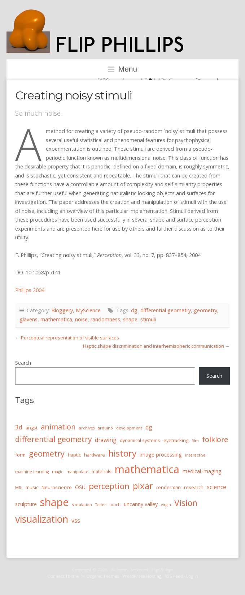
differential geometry (165, 310)
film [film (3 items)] (195, 440)
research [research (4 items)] (194, 487)
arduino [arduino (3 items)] (105, 428)
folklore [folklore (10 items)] (215, 439)
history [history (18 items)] (122, 453)
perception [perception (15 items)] (109, 486)
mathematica (56, 319)
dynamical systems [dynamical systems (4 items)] (140, 440)
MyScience (88, 310)
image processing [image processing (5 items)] (161, 454)
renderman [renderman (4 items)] (168, 487)
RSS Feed (174, 576)
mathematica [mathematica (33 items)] (147, 469)
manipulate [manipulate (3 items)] (77, 471)
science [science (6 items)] (216, 487)
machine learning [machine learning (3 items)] (32, 471)
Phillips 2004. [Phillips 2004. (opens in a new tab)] (30, 290)
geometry (205, 310)
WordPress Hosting (142, 576)
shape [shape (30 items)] (54, 502)
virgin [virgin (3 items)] (166, 504)
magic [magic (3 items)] (57, 471)
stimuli (148, 319)
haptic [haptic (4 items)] (74, 454)
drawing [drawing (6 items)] (106, 440)
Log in (192, 576)
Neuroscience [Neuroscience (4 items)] (56, 487)
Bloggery (62, 310)
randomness (105, 319)
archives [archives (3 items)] (87, 428)
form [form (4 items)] (20, 454)
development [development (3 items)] (129, 428)
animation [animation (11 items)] (58, 426)
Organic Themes (102, 576)
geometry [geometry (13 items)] (47, 453)
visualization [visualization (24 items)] (41, 519)
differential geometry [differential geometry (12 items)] (53, 439)
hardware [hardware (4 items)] (94, 454)
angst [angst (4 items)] (32, 427)
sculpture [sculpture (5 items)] (26, 504)
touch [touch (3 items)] (115, 504)
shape (130, 319)
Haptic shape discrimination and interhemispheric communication (153, 346)
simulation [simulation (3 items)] (82, 504)
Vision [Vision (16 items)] (185, 503)
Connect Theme (63, 576)
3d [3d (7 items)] (18, 427)
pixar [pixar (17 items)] (143, 486)
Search (23, 362)
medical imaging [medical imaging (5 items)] (202, 471)
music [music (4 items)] (32, 487)
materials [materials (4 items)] (101, 471)
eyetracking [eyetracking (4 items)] (175, 440)
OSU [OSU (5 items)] (80, 487)
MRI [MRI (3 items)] (18, 487)
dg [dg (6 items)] (148, 427)
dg (134, 310)
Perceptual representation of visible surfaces (70, 337)
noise (81, 319)
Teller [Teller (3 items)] (100, 504)
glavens (28, 319)
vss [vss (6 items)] (75, 521)
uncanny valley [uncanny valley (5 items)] (141, 504)
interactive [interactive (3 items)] (195, 455)
